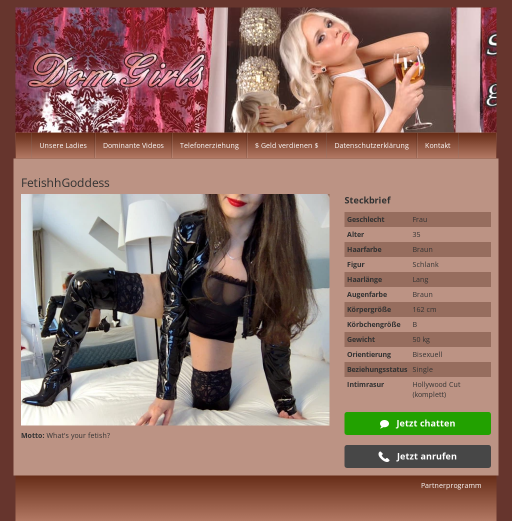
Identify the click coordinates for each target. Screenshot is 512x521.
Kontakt (437, 145)
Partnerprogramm (451, 485)
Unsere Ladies (63, 145)
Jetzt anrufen (417, 456)
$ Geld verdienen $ (286, 145)
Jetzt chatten (418, 423)
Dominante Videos (133, 145)
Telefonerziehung (209, 145)
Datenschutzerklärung (371, 145)
